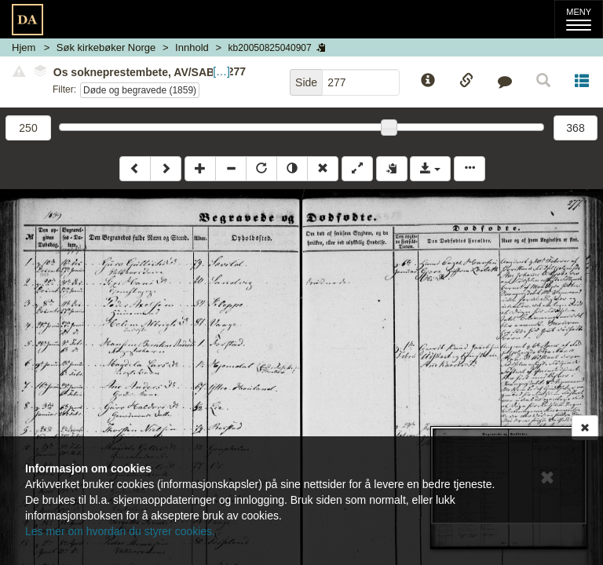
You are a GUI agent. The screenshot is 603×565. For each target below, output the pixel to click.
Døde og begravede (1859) (139, 90)
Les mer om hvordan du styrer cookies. (120, 531)
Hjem (23, 47)
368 (575, 128)
